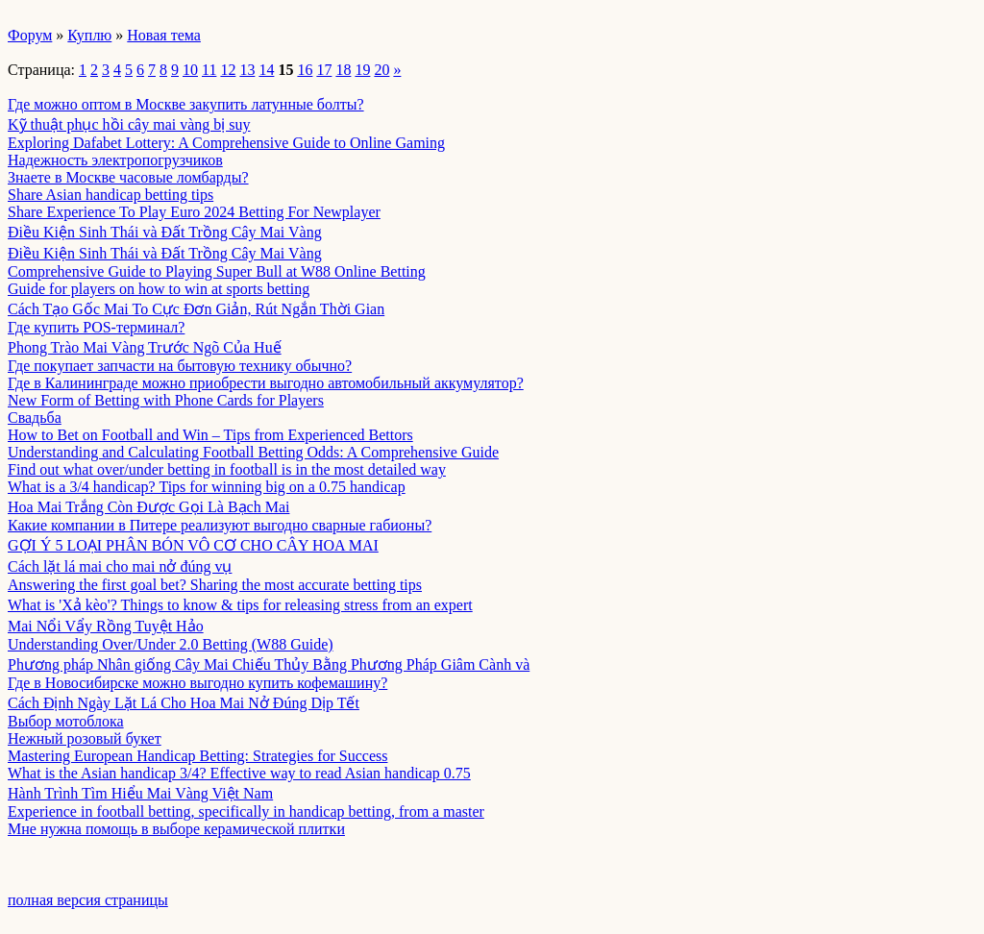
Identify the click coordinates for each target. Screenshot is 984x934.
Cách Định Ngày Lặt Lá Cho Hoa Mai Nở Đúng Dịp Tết (183, 703)
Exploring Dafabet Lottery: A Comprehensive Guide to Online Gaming (226, 143)
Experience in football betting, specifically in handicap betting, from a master (246, 811)
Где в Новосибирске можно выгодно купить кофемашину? (197, 683)
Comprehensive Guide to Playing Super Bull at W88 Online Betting (217, 271)
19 (362, 69)
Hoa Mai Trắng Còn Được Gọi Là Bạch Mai (148, 507)
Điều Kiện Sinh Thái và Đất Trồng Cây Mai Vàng (165, 232)
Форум (30, 35)
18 (343, 69)
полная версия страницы (88, 900)
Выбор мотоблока (66, 721)
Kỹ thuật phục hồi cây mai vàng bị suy (129, 124)
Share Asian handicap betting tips (110, 194)
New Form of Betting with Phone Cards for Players (166, 400)
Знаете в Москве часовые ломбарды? (128, 177)
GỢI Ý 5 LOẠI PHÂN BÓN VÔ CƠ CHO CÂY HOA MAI (193, 545)
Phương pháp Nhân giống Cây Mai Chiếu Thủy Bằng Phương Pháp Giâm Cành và (268, 664)
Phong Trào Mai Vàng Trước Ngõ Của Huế (145, 347)
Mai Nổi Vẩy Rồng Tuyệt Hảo (106, 626)
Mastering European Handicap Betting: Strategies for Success (197, 756)
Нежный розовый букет (84, 738)
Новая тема (164, 35)
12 (227, 69)
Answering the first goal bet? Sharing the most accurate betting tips (215, 585)
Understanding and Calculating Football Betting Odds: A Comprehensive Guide (253, 452)
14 (266, 69)
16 (304, 69)
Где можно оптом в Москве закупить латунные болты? (186, 104)
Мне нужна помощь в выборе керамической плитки (176, 829)
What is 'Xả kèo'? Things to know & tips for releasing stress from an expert (240, 605)
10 (190, 69)
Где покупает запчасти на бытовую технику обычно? (180, 365)
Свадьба (35, 417)
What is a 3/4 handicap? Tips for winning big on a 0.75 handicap (207, 487)
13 (247, 69)
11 (209, 69)
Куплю (89, 35)
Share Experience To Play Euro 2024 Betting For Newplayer (194, 212)
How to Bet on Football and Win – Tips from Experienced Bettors (210, 435)
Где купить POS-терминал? (96, 327)
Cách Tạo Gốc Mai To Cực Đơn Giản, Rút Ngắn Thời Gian (196, 309)
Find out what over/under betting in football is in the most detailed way (227, 469)
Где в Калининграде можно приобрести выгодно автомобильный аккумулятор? (266, 383)
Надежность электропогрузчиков (115, 160)
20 (381, 69)
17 (324, 69)
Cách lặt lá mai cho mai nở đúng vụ (120, 566)
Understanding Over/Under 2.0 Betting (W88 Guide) (170, 644)
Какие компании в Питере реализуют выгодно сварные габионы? (219, 525)
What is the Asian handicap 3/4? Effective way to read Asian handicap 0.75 (239, 773)
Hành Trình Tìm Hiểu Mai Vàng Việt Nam (140, 793)
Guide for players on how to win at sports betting (158, 289)
